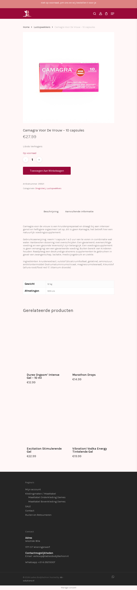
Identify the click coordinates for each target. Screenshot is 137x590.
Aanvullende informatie (79, 211)
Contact (29, 510)
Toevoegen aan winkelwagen (47, 170)
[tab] (51, 211)
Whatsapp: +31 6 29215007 (40, 562)
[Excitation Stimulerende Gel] (45, 416)
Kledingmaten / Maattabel (40, 493)
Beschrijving (51, 211)
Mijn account (33, 489)
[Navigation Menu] (112, 13)
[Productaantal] (32, 159)
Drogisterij (40, 188)
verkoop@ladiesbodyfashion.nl (51, 556)
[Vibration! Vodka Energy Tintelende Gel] (90, 416)
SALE (28, 506)
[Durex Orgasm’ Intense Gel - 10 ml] (45, 342)
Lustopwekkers (42, 27)
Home (26, 27)
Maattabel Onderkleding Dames (47, 497)
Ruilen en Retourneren (38, 514)
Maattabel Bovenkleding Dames (47, 501)
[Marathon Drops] (90, 342)
